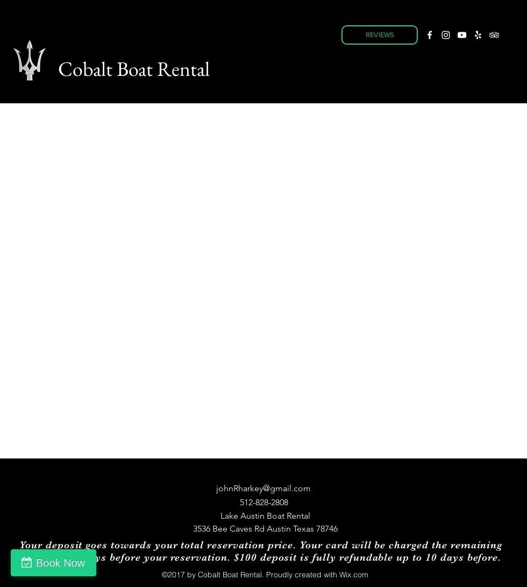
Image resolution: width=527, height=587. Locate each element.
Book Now (60, 563)
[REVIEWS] (379, 35)
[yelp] (478, 35)
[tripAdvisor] (494, 35)
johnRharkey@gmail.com (263, 488)
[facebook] (429, 35)
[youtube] (462, 35)
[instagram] (445, 35)
